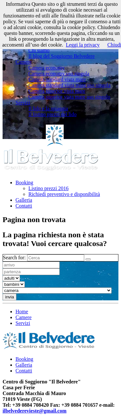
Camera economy (46, 67)
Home (21, 311)
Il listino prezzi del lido (52, 114)
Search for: (14, 257)
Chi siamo (38, 50)
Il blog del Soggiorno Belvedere (61, 56)
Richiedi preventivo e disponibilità (64, 194)
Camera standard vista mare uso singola (69, 85)
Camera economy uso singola (58, 73)
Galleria (23, 200)
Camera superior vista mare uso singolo (69, 97)
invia (9, 297)
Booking (24, 182)
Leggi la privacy (83, 45)
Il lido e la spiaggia (48, 108)
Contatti (23, 206)
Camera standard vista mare (57, 79)
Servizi (22, 102)
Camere (23, 62)
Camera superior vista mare (56, 91)
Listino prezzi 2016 (48, 188)
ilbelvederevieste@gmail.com (34, 411)
